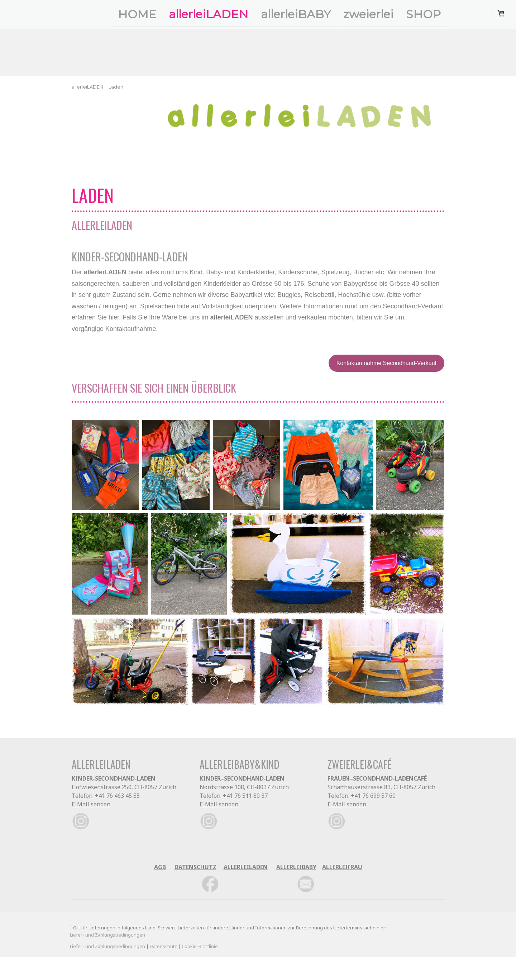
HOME (137, 14)
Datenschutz (163, 946)
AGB (160, 867)
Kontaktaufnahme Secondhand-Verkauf (386, 363)
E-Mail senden (91, 804)
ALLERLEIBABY (296, 867)
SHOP (423, 14)
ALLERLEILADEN (246, 867)
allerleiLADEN (208, 14)
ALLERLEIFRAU (342, 867)
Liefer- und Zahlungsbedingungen (107, 935)
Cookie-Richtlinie (200, 946)
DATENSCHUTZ (195, 867)
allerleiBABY (296, 14)
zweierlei (368, 14)
